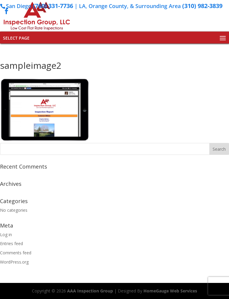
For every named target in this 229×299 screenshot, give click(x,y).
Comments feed (15, 253)
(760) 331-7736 (53, 6)
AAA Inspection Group (90, 291)
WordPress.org (14, 262)
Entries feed (11, 243)
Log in (6, 234)
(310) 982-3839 (202, 6)
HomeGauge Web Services (170, 291)
